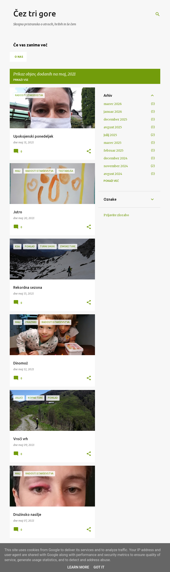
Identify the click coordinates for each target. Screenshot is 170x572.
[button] (88, 151)
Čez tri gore (34, 13)
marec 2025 (113, 143)
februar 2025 (114, 150)
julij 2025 (110, 135)
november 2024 (116, 166)
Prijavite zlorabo (116, 215)
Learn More (78, 567)
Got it (98, 567)
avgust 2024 (113, 174)
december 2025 (115, 119)
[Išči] (157, 14)
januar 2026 (113, 112)
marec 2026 (113, 104)
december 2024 (116, 158)
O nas (19, 56)
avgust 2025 (113, 127)
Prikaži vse (20, 79)
